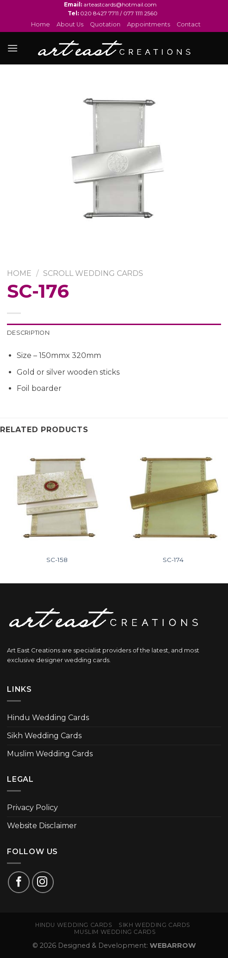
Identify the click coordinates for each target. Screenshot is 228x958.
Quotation (105, 24)
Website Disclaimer (42, 825)
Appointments (148, 24)
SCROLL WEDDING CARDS (93, 273)
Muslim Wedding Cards (50, 753)
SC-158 (57, 559)
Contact (189, 24)
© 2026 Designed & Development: (114, 945)
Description (28, 332)
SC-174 (173, 559)
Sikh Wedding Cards (44, 735)
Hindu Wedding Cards (48, 717)
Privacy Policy (32, 807)
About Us (70, 24)
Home (40, 24)
